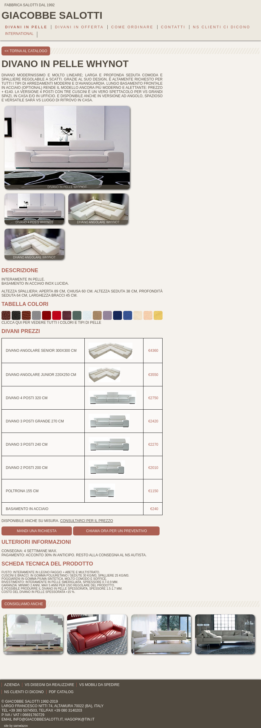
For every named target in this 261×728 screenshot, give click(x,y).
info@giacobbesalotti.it (38, 719)
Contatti (173, 27)
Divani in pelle (26, 27)
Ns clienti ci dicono (222, 27)
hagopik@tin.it (80, 719)
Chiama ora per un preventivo (116, 531)
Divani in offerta (79, 27)
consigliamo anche (23, 604)
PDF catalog (61, 692)
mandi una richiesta (36, 531)
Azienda (12, 685)
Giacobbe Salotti (22, 701)
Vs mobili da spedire (99, 685)
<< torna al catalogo (25, 51)
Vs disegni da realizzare (49, 685)
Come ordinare (132, 27)
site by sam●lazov (16, 725)
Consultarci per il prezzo (86, 521)
